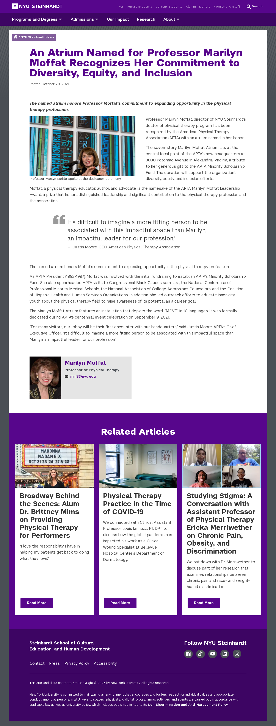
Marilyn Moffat (85, 363)
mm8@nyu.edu (80, 376)
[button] (254, 6)
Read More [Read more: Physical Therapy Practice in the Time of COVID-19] (120, 603)
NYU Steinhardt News (37, 37)
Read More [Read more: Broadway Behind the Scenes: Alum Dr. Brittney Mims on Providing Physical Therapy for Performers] (37, 603)
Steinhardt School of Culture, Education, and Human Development (70, 646)
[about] (178, 19)
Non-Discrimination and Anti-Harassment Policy (188, 705)
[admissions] (96, 19)
